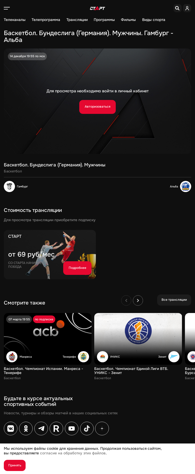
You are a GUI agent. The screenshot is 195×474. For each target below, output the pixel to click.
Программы (104, 20)
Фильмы (128, 20)
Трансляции (77, 20)
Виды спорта (153, 20)
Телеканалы (15, 20)
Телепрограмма (46, 20)
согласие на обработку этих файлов (73, 453)
